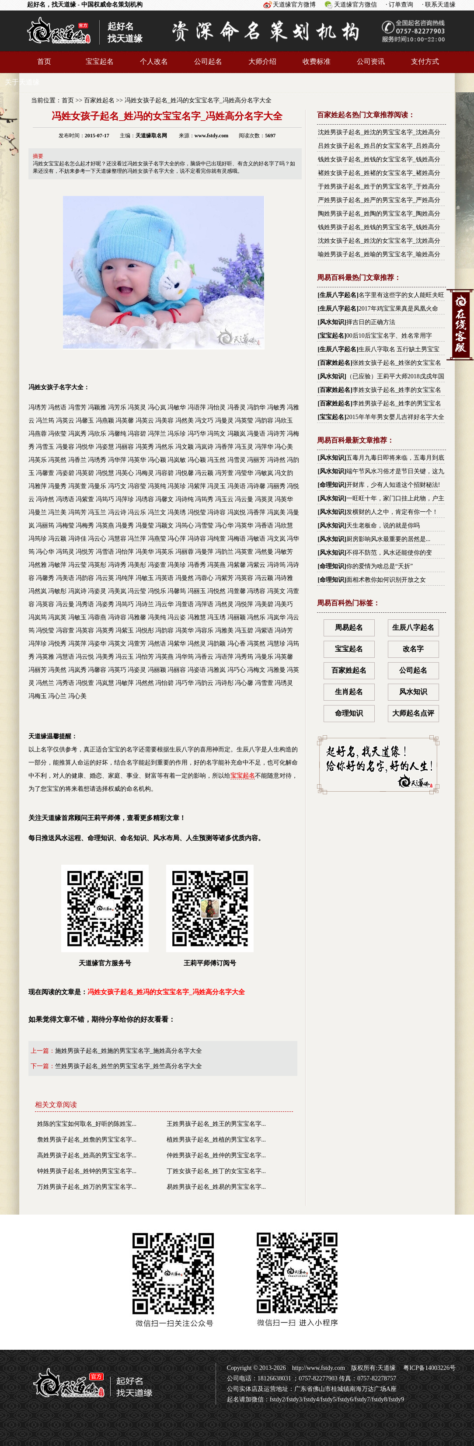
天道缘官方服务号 (105, 916)
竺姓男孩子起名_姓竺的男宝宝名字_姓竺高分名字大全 (128, 1066)
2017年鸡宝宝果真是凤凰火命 (398, 308)
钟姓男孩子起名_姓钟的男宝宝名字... (87, 1171)
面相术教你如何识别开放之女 (386, 579)
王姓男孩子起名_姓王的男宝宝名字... (216, 1124)
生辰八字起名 (338, 295)
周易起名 (349, 627)
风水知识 (332, 322)
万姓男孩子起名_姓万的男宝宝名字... (87, 1187)
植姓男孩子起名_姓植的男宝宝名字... (216, 1139)
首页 (44, 61)
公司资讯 (371, 61)
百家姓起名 (99, 100)
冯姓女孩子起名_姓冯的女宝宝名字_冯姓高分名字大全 (198, 100)
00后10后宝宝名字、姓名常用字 (389, 335)
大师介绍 (262, 61)
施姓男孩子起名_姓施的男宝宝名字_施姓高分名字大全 (128, 1051)
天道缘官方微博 (294, 4)
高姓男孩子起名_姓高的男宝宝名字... (87, 1155)
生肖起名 (349, 691)
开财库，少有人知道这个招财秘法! (393, 485)
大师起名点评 (413, 713)
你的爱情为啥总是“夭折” (379, 566)
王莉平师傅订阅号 (210, 916)
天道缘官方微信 (355, 4)
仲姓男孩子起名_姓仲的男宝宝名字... (216, 1155)
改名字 (413, 649)
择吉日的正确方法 (370, 322)
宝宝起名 (100, 61)
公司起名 (208, 61)
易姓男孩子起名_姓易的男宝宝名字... (216, 1187)
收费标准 (317, 61)
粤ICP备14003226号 (429, 1368)
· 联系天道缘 (439, 4)
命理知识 (332, 485)
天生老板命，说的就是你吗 (383, 525)
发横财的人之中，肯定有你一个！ (392, 512)
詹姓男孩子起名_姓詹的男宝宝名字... (87, 1139)
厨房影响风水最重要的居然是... (388, 539)
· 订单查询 (399, 4)
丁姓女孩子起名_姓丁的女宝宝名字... (216, 1171)
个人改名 (154, 61)
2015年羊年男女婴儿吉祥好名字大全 (395, 417)
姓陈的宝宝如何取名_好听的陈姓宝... (87, 1124)
